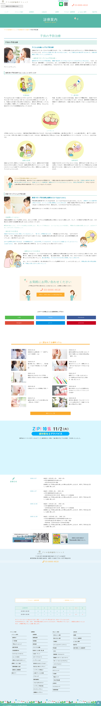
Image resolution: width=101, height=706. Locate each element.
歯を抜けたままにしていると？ (39, 663)
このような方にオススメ (38, 682)
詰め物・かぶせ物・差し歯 (38, 650)
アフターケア (36, 676)
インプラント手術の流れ (38, 685)
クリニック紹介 (19, 12)
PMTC (54, 651)
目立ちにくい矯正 (57, 635)
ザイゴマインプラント (38, 689)
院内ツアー (14, 673)
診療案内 (31, 12)
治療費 (57, 12)
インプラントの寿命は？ (38, 669)
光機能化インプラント (38, 692)
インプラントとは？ (37, 660)
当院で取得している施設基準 (79, 648)
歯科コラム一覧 (50, 413)
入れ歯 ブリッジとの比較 (38, 673)
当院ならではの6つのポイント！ (19, 660)
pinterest (81, 323)
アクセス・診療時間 (69, 12)
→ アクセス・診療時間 (32, 600)
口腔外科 (54, 683)
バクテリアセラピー (57, 664)
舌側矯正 (55, 641)
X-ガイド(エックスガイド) (17, 653)
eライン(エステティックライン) (59, 644)
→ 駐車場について (68, 600)
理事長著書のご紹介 (16, 666)
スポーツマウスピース (37, 657)
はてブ (50, 323)
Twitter (50, 317)
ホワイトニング (56, 670)
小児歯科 (54, 673)
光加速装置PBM (15, 650)
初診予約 (94, 12)
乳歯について (56, 676)
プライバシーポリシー (88, 705)
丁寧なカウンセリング (17, 644)
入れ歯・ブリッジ (36, 653)
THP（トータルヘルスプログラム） (60, 660)
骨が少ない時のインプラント (39, 666)
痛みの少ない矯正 (57, 638)
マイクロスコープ (56, 686)
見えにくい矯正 (56, 631)
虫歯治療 (34, 634)
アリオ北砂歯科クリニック (10, 705)
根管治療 (34, 644)
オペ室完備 (14, 640)
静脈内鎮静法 (36, 679)
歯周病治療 (35, 637)
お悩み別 (44, 12)
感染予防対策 (15, 647)
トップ (6, 12)
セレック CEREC (15, 657)
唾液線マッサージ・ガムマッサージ (60, 657)
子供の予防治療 (56, 680)
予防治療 (54, 648)
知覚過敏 (34, 640)
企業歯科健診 (55, 689)
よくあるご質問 (82, 12)
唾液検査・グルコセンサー (58, 654)
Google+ (19, 323)
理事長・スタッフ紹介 (16, 663)
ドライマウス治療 (36, 647)
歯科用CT (14, 637)
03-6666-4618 (80, 5)
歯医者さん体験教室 (16, 669)
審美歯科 (54, 667)
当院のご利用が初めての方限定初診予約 (50, 294)
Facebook (81, 317)
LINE (19, 317)
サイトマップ (78, 705)
